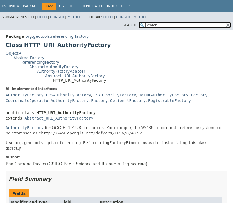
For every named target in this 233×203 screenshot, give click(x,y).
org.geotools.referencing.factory (57, 36)
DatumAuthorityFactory (163, 95)
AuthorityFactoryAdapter (61, 71)
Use (62, 6)
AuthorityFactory (25, 95)
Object (12, 53)
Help (125, 6)
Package (31, 6)
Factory (199, 95)
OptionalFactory (128, 100)
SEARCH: (130, 25)
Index (112, 6)
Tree (73, 6)
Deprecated (92, 6)
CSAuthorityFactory (115, 95)
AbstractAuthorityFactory (53, 67)
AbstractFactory (28, 58)
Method (74, 17)
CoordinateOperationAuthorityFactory (47, 100)
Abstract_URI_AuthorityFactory (75, 76)
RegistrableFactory (169, 100)
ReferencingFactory (40, 62)
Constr (57, 17)
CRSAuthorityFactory (68, 95)
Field (42, 17)
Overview (11, 6)
